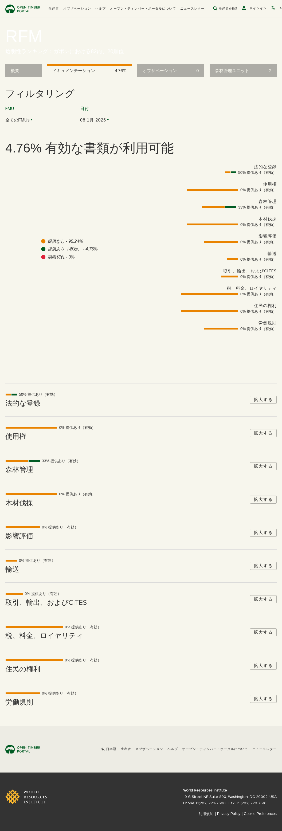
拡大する (263, 399)
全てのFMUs (17, 120)
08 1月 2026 (93, 120)
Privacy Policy (228, 814)
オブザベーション (77, 8)
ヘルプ (100, 8)
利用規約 (206, 814)
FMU (9, 109)
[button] (54, 9)
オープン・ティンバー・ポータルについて (143, 8)
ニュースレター (192, 8)
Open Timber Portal (22, 9)
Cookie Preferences (260, 814)
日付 (84, 109)
